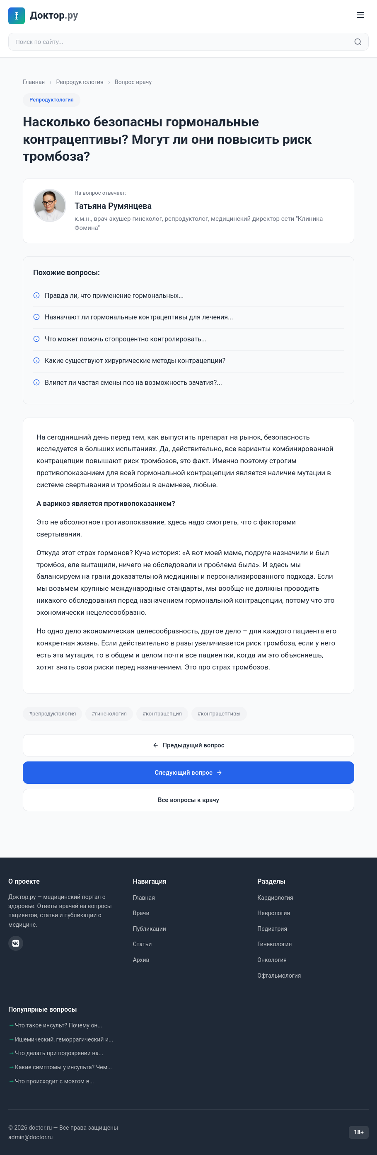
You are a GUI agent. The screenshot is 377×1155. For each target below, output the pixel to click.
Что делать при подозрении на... (59, 1053)
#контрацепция (162, 713)
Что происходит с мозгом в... (54, 1081)
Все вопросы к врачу (188, 800)
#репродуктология (52, 713)
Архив (141, 960)
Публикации (149, 928)
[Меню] (360, 15)
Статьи (142, 944)
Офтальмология (279, 975)
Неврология (273, 913)
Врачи (141, 913)
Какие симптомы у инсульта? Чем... (63, 1067)
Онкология (272, 960)
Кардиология (275, 897)
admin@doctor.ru (30, 1137)
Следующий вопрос (188, 772)
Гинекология (274, 944)
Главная (34, 82)
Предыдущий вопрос (188, 745)
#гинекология (109, 713)
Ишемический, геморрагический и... (64, 1039)
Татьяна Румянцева (113, 206)
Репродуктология (79, 82)
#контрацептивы (219, 713)
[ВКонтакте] (15, 943)
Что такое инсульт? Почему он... (58, 1025)
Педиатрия (272, 928)
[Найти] (357, 41)
